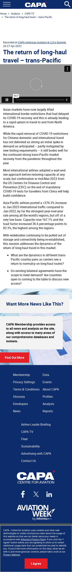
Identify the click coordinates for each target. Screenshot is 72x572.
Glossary (19, 396)
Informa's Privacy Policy (33, 539)
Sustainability (30, 446)
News (17, 411)
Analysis (15, 13)
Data (46, 375)
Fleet (24, 439)
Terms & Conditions (26, 389)
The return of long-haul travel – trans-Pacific (28, 17)
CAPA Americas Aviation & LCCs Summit (42, 42)
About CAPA (51, 389)
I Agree (36, 563)
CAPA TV (29, 13)
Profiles (48, 396)
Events (47, 382)
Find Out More (14, 357)
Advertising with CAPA (36, 453)
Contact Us (28, 461)
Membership (21, 375)
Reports (48, 411)
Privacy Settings (11, 554)
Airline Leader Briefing (36, 424)
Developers (20, 404)
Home (3, 13)
